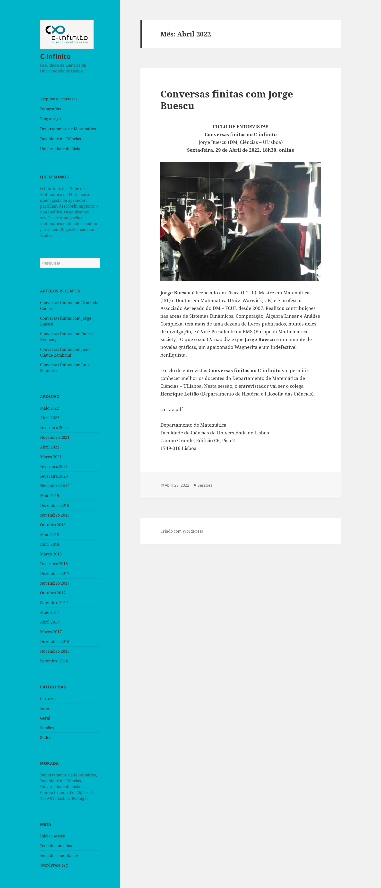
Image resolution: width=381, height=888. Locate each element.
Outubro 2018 (53, 525)
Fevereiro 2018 (54, 563)
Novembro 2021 (54, 437)
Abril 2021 (49, 447)
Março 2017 (51, 631)
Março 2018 (51, 554)
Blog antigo (50, 119)
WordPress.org (54, 865)
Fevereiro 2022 (54, 427)
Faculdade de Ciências (60, 138)
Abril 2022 (49, 418)
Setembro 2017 (54, 602)
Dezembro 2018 (54, 505)
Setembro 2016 (54, 661)
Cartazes (48, 698)
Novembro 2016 (54, 651)
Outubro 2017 (53, 593)
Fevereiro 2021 (54, 466)
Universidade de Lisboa (62, 148)
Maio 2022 (49, 408)
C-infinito (55, 56)
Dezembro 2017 (54, 573)
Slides (45, 737)
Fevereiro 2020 (54, 476)
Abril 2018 (49, 544)
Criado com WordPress (181, 531)
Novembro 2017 (54, 583)
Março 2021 (51, 456)
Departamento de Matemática (68, 129)
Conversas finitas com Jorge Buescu (226, 99)
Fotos (45, 708)
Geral (45, 718)
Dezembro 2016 (54, 641)
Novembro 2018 (54, 515)
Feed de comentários (59, 855)
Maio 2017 (49, 612)
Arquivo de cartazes (58, 99)
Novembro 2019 (54, 486)
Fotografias (50, 109)
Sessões (47, 727)
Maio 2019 (49, 495)
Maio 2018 (49, 534)
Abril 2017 (49, 622)
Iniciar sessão (52, 836)
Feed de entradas (56, 845)
